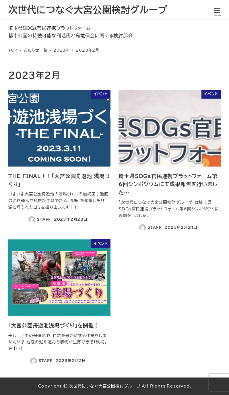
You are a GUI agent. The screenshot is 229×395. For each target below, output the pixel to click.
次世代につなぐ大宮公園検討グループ (87, 9)
